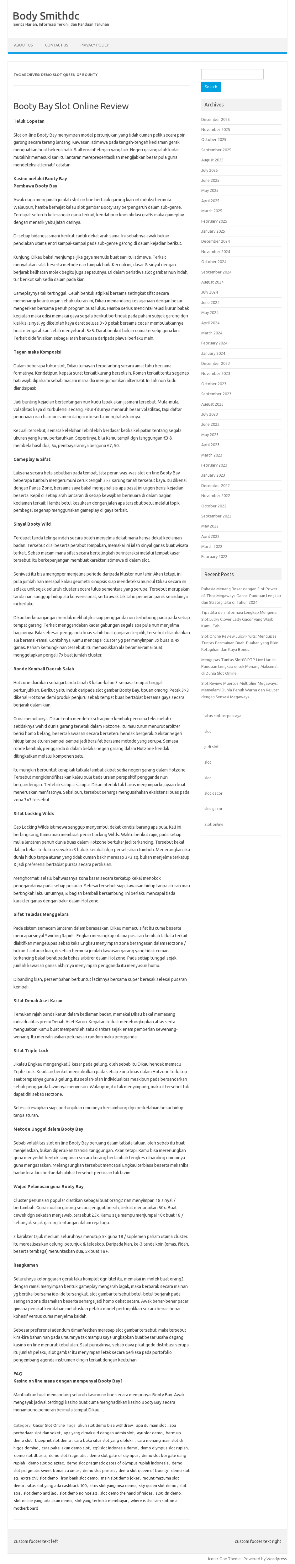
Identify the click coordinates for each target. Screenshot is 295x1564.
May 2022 (210, 526)
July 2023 (209, 414)
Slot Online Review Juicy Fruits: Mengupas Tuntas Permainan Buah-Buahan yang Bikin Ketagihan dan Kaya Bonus (239, 643)
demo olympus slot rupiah (164, 1448)
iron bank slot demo (79, 1478)
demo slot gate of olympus (114, 1455)
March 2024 (211, 333)
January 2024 (213, 353)
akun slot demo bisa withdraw (105, 1425)
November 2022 (215, 495)
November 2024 (215, 251)
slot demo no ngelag (78, 1493)
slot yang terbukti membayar (101, 1500)
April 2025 (210, 200)
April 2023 (210, 444)
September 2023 (216, 394)
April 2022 (210, 536)
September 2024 (216, 272)
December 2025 (215, 119)
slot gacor (213, 793)
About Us (23, 45)
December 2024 (215, 241)
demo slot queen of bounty (143, 1470)
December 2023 (215, 363)
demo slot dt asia (30, 1455)
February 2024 (214, 343)
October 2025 (213, 139)
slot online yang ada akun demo (43, 1500)
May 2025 (210, 190)
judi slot (211, 746)
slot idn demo (168, 1493)
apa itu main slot (151, 1425)
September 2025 (216, 150)
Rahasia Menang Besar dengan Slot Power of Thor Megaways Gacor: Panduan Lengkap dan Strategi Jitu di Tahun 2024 (241, 595)
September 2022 (216, 516)
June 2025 (210, 180)
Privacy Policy (95, 45)
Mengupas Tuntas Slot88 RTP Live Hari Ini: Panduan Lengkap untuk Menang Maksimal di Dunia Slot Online (239, 666)
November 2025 (215, 129)
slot (207, 731)
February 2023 (214, 465)
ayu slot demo (150, 1433)
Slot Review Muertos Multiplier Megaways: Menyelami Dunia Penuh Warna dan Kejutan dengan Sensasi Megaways (240, 690)
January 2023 (213, 475)
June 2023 (210, 424)
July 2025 (209, 170)
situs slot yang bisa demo (113, 1485)
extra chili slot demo (39, 1478)
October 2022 (213, 506)
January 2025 (213, 231)
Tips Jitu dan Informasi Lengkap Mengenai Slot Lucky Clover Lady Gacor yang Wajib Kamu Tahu (239, 619)
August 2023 (212, 404)
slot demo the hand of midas (126, 1493)
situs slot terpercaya (222, 715)
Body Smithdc (46, 15)
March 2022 (211, 546)
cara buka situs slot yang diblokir (104, 1440)
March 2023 (211, 455)
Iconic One (217, 1558)
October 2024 (213, 261)
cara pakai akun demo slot (66, 1448)
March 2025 (211, 210)
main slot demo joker (120, 1478)
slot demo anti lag (40, 1493)
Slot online (214, 824)
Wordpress (276, 1558)
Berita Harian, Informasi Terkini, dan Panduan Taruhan (61, 24)
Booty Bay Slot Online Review (71, 106)
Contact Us (56, 45)
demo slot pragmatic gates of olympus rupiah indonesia (118, 1463)
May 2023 (210, 434)
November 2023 (215, 373)
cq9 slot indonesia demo (115, 1448)
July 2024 (209, 292)
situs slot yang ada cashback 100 (57, 1485)
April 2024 (210, 323)
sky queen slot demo (157, 1485)
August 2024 (212, 282)
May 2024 (210, 312)
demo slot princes (99, 1470)
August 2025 (212, 160)
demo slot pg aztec (46, 1463)
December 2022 (215, 485)
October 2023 (213, 384)
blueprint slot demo (53, 1440)
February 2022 (214, 556)
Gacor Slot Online (49, 1425)
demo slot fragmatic (67, 1455)
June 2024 (210, 302)
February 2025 (214, 221)
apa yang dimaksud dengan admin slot (99, 1433)
